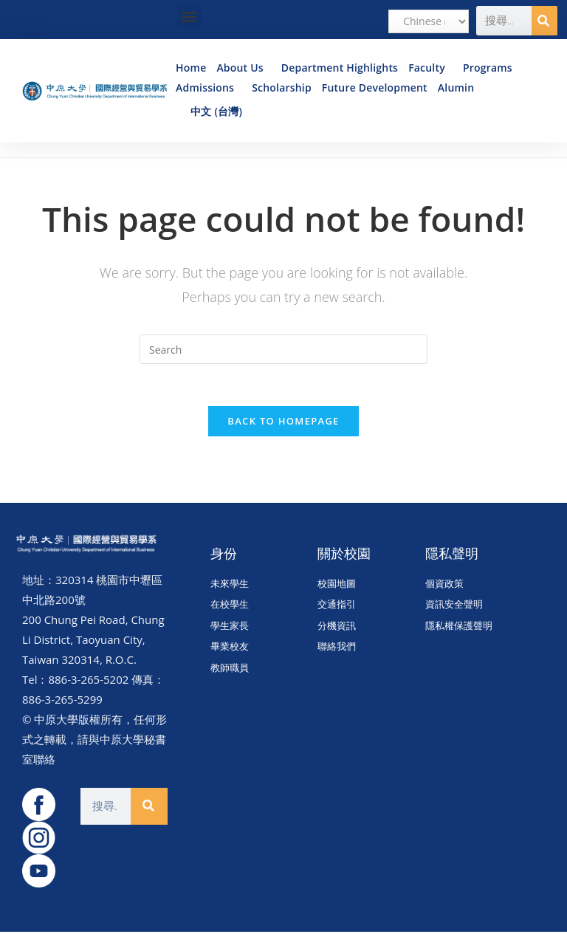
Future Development (374, 87)
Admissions (208, 87)
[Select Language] (428, 21)
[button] (189, 16)
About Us (243, 67)
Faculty (430, 67)
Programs (491, 67)
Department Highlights (339, 68)
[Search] (544, 20)
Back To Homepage (283, 423)
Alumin (459, 87)
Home (191, 68)
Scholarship (282, 87)
